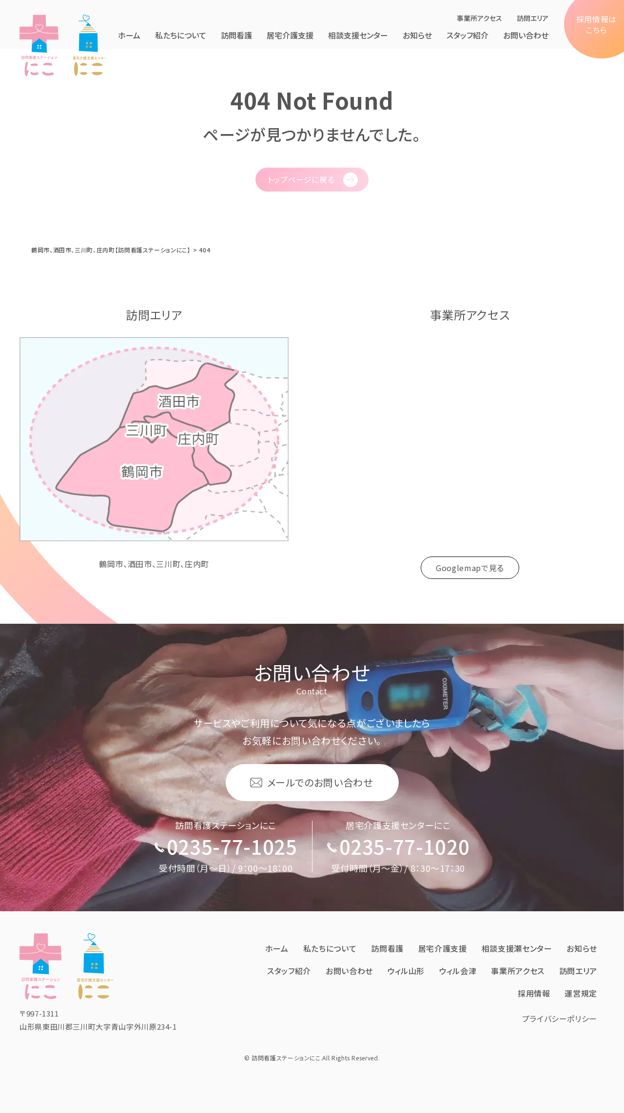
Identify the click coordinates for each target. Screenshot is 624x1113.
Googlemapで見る (470, 568)
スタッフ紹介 (467, 35)
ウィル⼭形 (406, 971)
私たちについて (180, 35)
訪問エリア (532, 18)
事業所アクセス (479, 18)
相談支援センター (358, 35)
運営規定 (581, 993)
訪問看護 (236, 35)
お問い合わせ (525, 35)
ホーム (129, 35)
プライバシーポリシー (559, 1018)
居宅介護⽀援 (290, 35)
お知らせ (417, 35)
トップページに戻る (301, 179)
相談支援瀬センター (517, 948)
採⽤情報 (534, 993)
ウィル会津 (457, 971)
